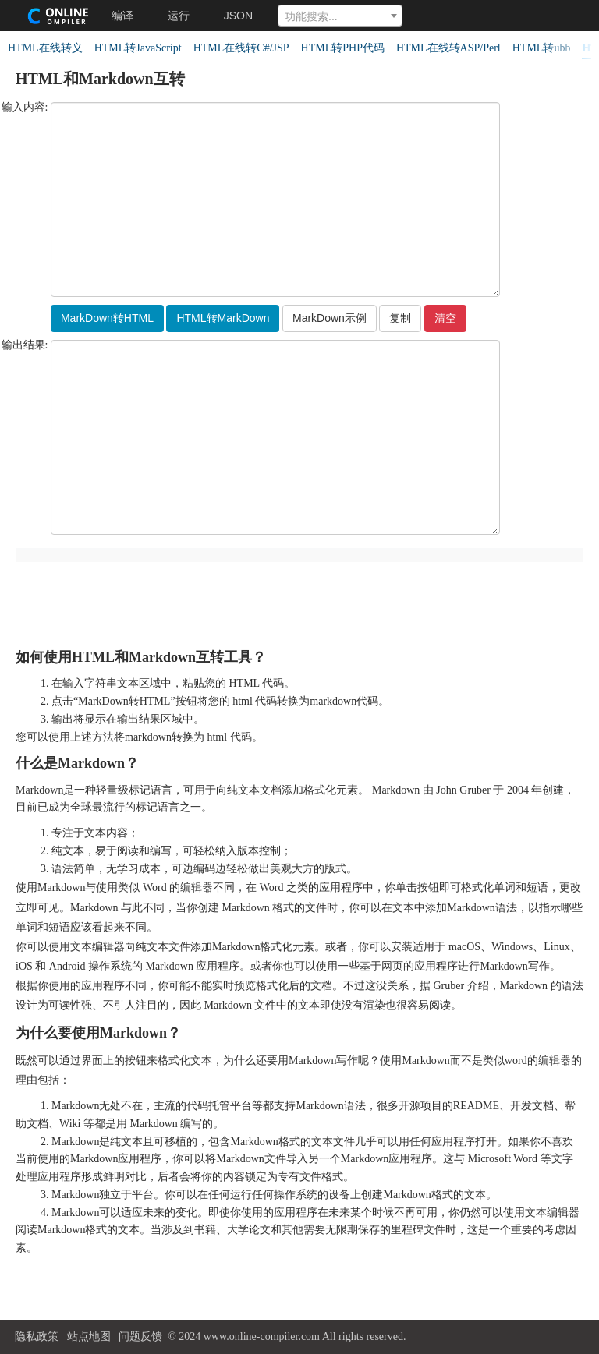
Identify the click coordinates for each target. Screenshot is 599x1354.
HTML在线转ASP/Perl (448, 48)
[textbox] (340, 16)
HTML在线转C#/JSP (241, 48)
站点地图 (89, 1336)
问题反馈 (140, 1336)
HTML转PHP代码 (343, 48)
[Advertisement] (300, 598)
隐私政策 (36, 1336)
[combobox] (340, 16)
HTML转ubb (541, 48)
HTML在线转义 (45, 48)
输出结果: (25, 345)
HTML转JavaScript (138, 48)
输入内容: (25, 107)
